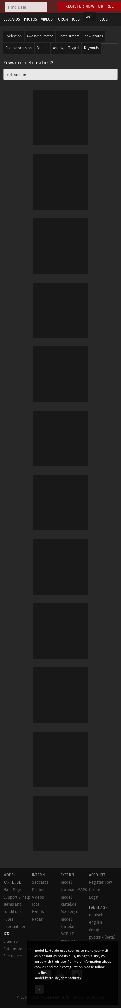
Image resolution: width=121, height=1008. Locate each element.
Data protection (17, 949)
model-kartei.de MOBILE (68, 926)
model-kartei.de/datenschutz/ (58, 978)
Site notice (12, 956)
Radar (37, 919)
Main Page (12, 890)
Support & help (16, 897)
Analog (58, 48)
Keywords (91, 48)
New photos (94, 36)
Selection (14, 36)
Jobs (36, 904)
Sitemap (10, 941)
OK (39, 989)
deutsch (96, 915)
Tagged (73, 48)
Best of (42, 48)
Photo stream (68, 36)
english (95, 922)
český (94, 930)
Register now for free (89, 6)
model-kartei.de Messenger (70, 904)
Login (89, 17)
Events (38, 912)
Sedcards (40, 882)
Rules (8, 919)
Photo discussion (18, 48)
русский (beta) (102, 937)
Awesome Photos (40, 36)
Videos (38, 897)
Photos (38, 890)
